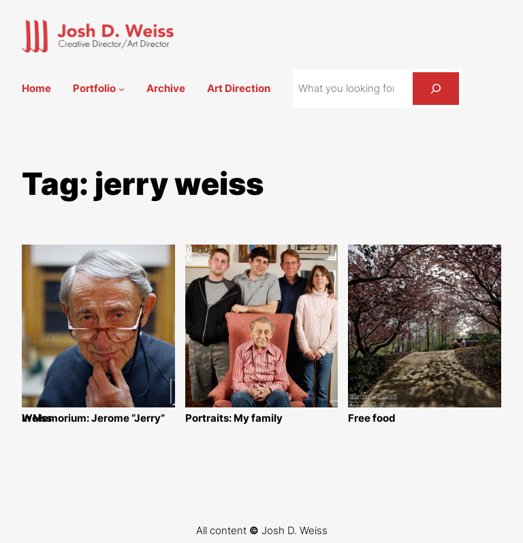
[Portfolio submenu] (121, 89)
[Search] (436, 88)
